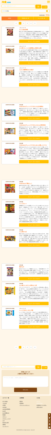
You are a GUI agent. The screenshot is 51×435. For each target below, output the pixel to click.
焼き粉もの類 (6, 422)
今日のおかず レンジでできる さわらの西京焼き (32, 125)
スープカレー (23, 203)
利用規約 (22, 403)
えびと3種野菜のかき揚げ (26, 69)
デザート (5, 416)
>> (34, 23)
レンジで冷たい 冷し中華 (26, 310)
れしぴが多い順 (41, 18)
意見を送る (25, 389)
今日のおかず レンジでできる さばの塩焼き (31, 106)
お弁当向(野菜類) (6, 409)
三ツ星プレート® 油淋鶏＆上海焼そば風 (30, 48)
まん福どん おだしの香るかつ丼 (28, 285)
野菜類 (4, 414)
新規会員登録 (40, 403)
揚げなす (21, 266)
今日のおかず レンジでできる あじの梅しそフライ (33, 145)
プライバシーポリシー (25, 405)
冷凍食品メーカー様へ (42, 405)
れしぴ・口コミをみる (34, 41)
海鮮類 (4, 424)
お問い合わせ (40, 407)
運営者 (21, 401)
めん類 (4, 411)
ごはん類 (5, 403)
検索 (38, 7)
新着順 (9, 18)
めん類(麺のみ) (6, 413)
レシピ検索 (44, 7)
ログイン (39, 401)
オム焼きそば (23, 231)
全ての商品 (5, 401)
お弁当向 (5, 407)
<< (16, 23)
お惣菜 (4, 405)
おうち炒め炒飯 (23, 29)
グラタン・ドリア (7, 418)
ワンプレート (6, 426)
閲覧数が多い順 (25, 18)
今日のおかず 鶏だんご (25, 183)
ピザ (4, 420)
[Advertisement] (25, 95)
